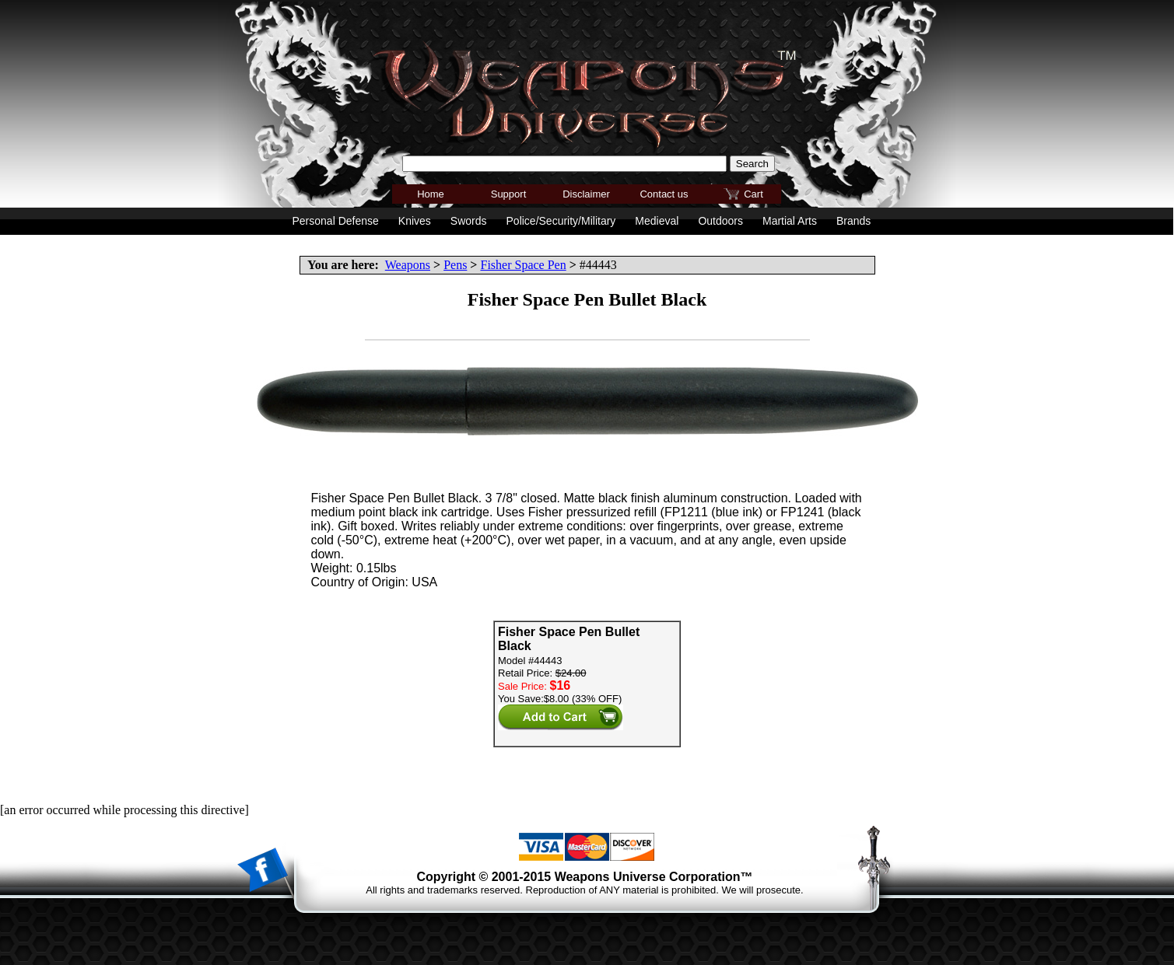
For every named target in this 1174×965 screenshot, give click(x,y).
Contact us (664, 194)
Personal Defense (336, 221)
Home (430, 194)
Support (509, 194)
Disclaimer (586, 194)
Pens (455, 264)
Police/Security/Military (561, 221)
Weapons (407, 264)
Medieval (656, 221)
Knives (414, 221)
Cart (753, 194)
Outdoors (720, 221)
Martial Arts (789, 221)
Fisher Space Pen (523, 264)
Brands (853, 221)
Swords (468, 221)
